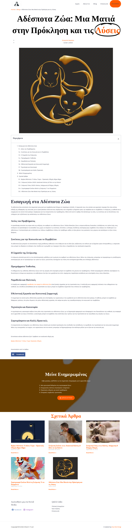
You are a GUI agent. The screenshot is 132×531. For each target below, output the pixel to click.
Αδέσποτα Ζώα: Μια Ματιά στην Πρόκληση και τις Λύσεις (38, 191)
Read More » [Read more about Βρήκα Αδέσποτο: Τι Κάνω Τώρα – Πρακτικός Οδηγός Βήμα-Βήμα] (15, 452)
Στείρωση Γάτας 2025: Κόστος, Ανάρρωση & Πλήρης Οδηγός (40, 185)
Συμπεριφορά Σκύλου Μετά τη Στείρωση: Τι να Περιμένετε (38, 188)
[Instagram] (29, 508)
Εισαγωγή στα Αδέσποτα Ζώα (28, 146)
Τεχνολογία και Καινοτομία (29, 167)
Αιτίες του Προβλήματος (28, 149)
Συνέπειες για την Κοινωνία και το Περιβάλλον (35, 152)
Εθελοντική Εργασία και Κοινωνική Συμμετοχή (35, 164)
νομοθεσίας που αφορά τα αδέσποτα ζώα (39, 284)
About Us (89, 4)
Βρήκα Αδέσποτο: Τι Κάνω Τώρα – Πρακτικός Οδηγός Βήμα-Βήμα (41, 179)
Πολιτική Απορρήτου (58, 505)
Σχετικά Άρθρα (23, 176)
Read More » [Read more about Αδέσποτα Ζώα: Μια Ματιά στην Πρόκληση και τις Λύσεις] (52, 488)
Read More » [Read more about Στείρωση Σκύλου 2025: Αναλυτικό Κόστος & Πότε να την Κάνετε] (52, 452)
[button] (118, 139)
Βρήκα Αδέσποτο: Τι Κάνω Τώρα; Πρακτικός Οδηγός (27, 341)
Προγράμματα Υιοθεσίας (28, 158)
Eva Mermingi (116, 525)
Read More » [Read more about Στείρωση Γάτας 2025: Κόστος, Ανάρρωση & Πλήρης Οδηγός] (90, 452)
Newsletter (116, 4)
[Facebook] (16, 508)
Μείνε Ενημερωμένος (25, 173)
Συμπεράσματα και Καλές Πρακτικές (32, 170)
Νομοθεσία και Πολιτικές (28, 161)
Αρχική (81, 4)
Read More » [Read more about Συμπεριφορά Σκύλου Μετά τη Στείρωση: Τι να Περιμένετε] (15, 488)
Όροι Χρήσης (56, 507)
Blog (97, 4)
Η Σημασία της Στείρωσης (29, 155)
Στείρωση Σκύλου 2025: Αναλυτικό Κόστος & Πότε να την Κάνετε (41, 182)
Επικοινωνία (105, 4)
